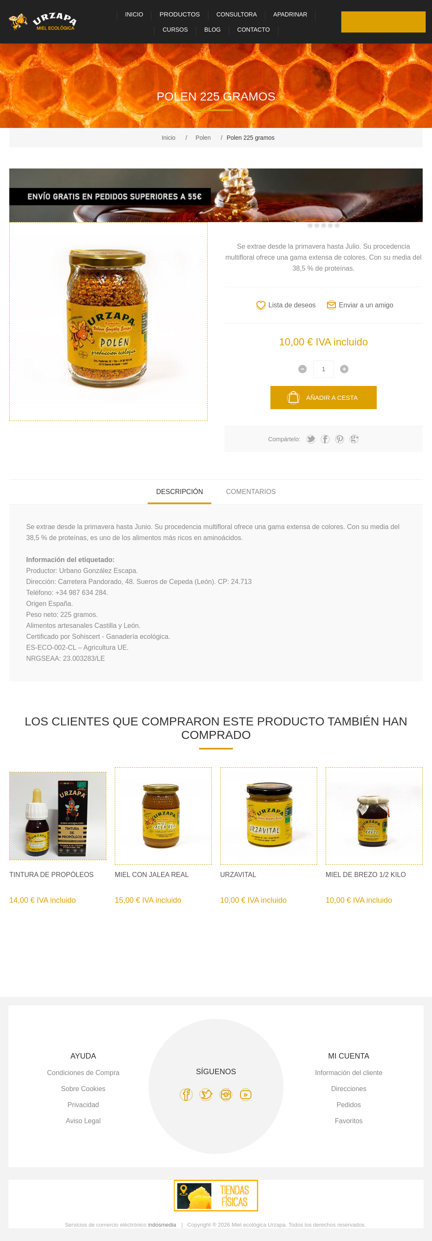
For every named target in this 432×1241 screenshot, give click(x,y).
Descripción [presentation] (179, 491)
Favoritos (394, 22)
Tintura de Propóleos (51, 874)
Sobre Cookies (83, 1088)
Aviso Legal (83, 1120)
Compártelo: (284, 439)
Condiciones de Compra (83, 1072)
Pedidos (349, 1104)
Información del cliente (349, 1072)
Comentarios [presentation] (251, 491)
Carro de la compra (415, 22)
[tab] (179, 492)
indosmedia (162, 1225)
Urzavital (238, 874)
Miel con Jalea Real (152, 874)
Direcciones (349, 1088)
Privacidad (83, 1104)
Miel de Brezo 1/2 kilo (366, 874)
